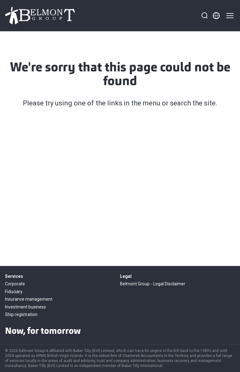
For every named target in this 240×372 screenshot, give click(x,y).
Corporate (15, 283)
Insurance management (28, 299)
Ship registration (21, 314)
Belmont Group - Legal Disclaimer (152, 283)
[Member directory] (216, 15)
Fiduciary (13, 291)
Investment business (25, 306)
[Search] (204, 16)
